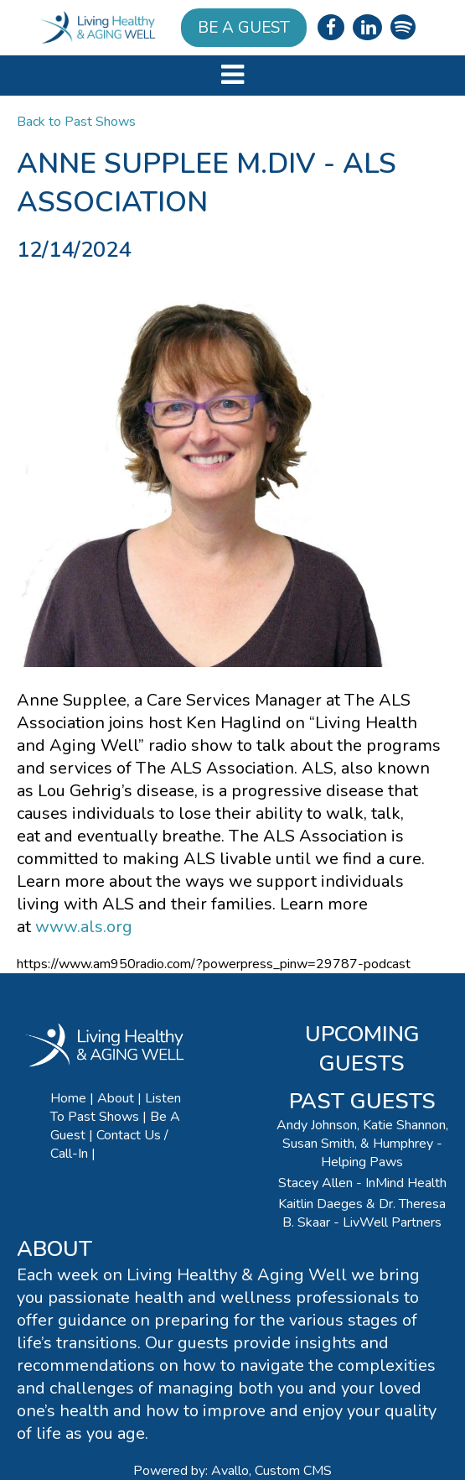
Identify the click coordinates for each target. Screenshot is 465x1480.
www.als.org (83, 926)
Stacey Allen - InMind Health (362, 1183)
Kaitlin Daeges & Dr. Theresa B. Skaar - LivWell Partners (362, 1213)
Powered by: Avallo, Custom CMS (232, 1471)
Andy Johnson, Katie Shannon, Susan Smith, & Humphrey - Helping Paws (362, 1143)
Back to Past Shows (76, 121)
